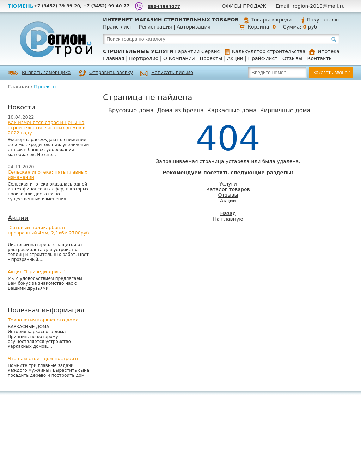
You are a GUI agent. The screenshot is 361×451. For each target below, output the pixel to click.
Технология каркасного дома (43, 319)
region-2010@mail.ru (319, 6)
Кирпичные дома (285, 110)
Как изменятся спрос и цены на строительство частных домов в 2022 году (47, 128)
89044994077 (164, 6)
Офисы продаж (244, 6)
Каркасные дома (232, 110)
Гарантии (187, 51)
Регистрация (155, 27)
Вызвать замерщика (39, 73)
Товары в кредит (269, 20)
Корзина (258, 27)
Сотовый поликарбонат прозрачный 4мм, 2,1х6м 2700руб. (49, 230)
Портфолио (143, 58)
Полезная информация (46, 310)
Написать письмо (166, 73)
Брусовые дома (131, 110)
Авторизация (193, 27)
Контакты (320, 58)
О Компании (179, 58)
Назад (228, 213)
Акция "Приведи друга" (36, 271)
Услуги (228, 184)
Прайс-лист (118, 27)
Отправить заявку (106, 73)
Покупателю (320, 20)
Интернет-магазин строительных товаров (171, 20)
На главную (228, 219)
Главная (113, 58)
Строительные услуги (138, 51)
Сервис (210, 51)
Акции (235, 58)
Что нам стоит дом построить (44, 358)
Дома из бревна (180, 110)
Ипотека (323, 51)
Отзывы (292, 58)
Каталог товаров (228, 189)
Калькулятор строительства (265, 51)
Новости (21, 107)
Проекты (211, 58)
